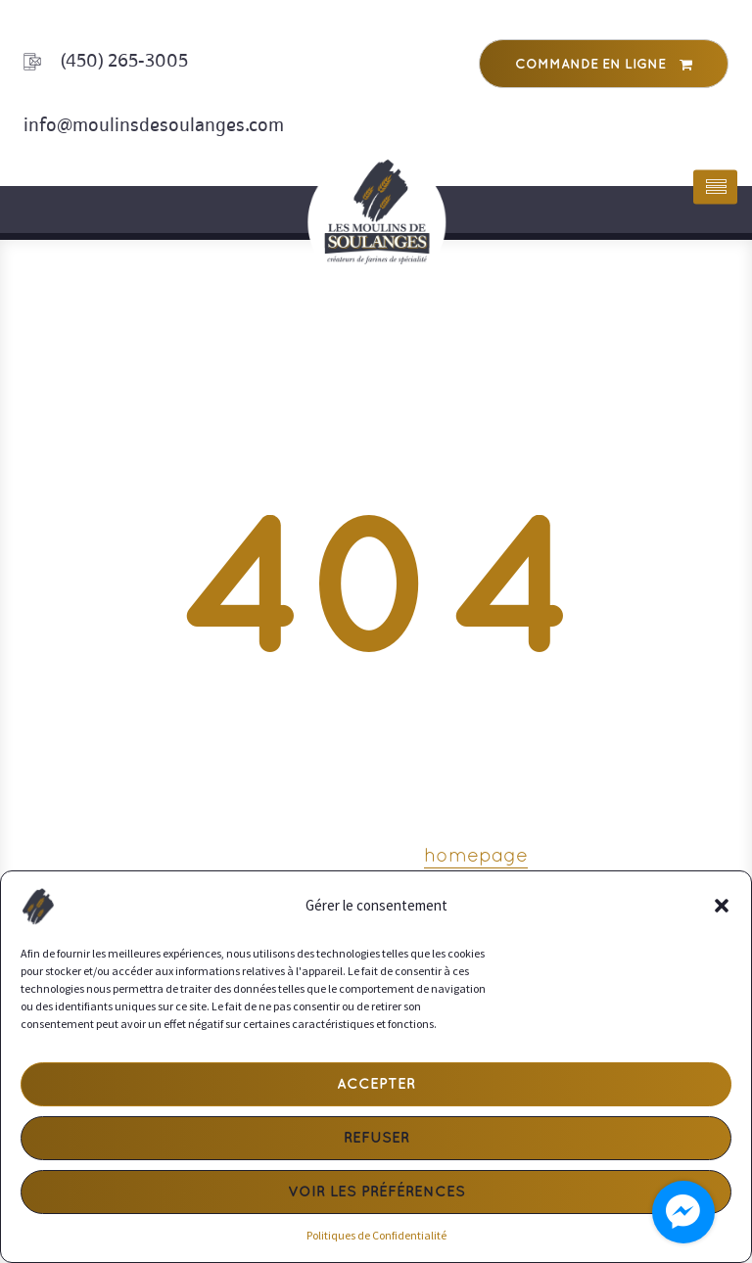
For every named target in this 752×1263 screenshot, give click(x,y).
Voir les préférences (376, 1192)
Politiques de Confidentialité (376, 1235)
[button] (721, 905)
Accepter (376, 1085)
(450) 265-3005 (124, 60)
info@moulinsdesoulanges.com (154, 125)
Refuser (376, 1139)
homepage (476, 856)
